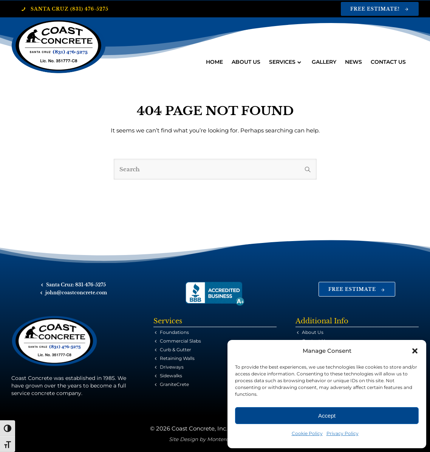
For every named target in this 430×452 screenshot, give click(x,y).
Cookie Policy (307, 433)
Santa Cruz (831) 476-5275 (64, 9)
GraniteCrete (174, 384)
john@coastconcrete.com (76, 292)
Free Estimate (356, 289)
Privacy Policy (342, 433)
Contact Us (387, 62)
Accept (327, 415)
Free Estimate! (379, 9)
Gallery (323, 62)
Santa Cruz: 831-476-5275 (76, 284)
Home (214, 62)
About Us (245, 62)
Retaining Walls (177, 358)
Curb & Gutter (175, 349)
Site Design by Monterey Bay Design (215, 439)
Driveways (172, 367)
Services (282, 62)
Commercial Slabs (180, 341)
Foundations (174, 332)
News (353, 62)
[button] (415, 351)
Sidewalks (171, 375)
